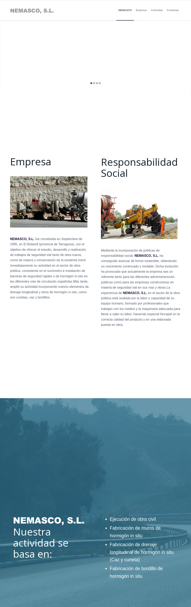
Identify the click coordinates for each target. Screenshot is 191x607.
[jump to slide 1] (91, 83)
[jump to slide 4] (99, 83)
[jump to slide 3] (97, 83)
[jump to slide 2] (94, 83)
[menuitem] (125, 10)
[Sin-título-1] (32, 10)
